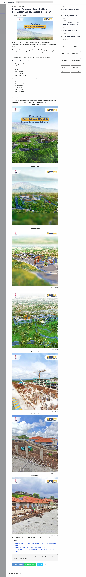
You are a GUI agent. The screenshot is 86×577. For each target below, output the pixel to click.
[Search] (34, 2)
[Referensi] (69, 68)
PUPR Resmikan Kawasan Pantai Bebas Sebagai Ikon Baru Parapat (35, 548)
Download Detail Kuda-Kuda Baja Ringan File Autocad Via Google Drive (74, 24)
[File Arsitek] (79, 47)
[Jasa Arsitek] (69, 61)
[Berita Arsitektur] (79, 54)
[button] (22, 564)
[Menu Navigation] (2, 2)
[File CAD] (69, 47)
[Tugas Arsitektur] (69, 54)
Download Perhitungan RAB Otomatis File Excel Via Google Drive (73, 17)
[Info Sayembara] (79, 57)
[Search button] (18, 2)
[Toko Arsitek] (79, 64)
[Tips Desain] (69, 71)
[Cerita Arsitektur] (79, 68)
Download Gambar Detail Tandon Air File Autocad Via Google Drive (74, 10)
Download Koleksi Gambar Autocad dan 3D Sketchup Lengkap (75, 37)
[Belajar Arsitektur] (79, 61)
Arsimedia (9, 2)
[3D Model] (69, 50)
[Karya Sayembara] (79, 50)
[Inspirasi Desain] (69, 57)
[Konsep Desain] (69, 64)
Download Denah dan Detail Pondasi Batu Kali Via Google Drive (75, 31)
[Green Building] (79, 71)
